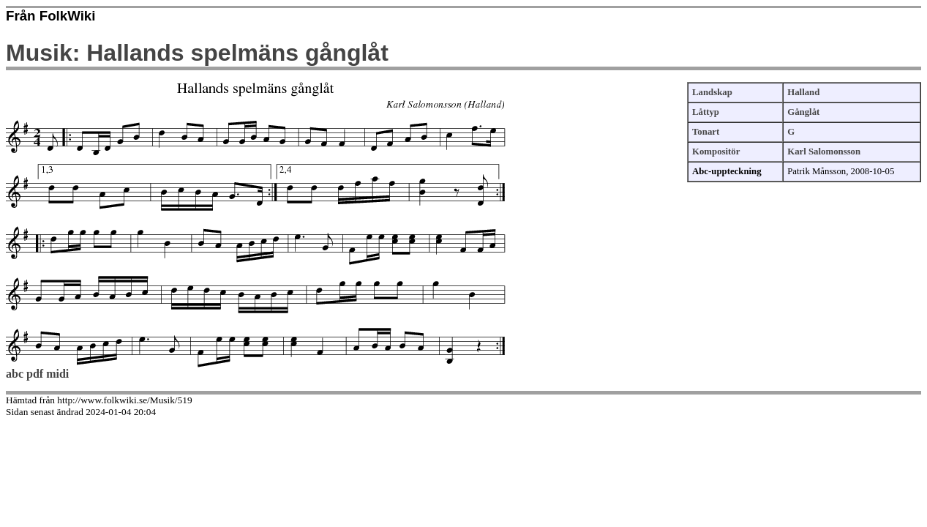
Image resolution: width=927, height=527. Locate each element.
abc (14, 373)
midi (57, 373)
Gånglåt (803, 112)
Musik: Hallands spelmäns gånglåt (197, 53)
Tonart (705, 132)
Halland (803, 92)
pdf (34, 373)
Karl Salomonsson (823, 151)
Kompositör (716, 151)
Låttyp (705, 112)
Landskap (712, 92)
